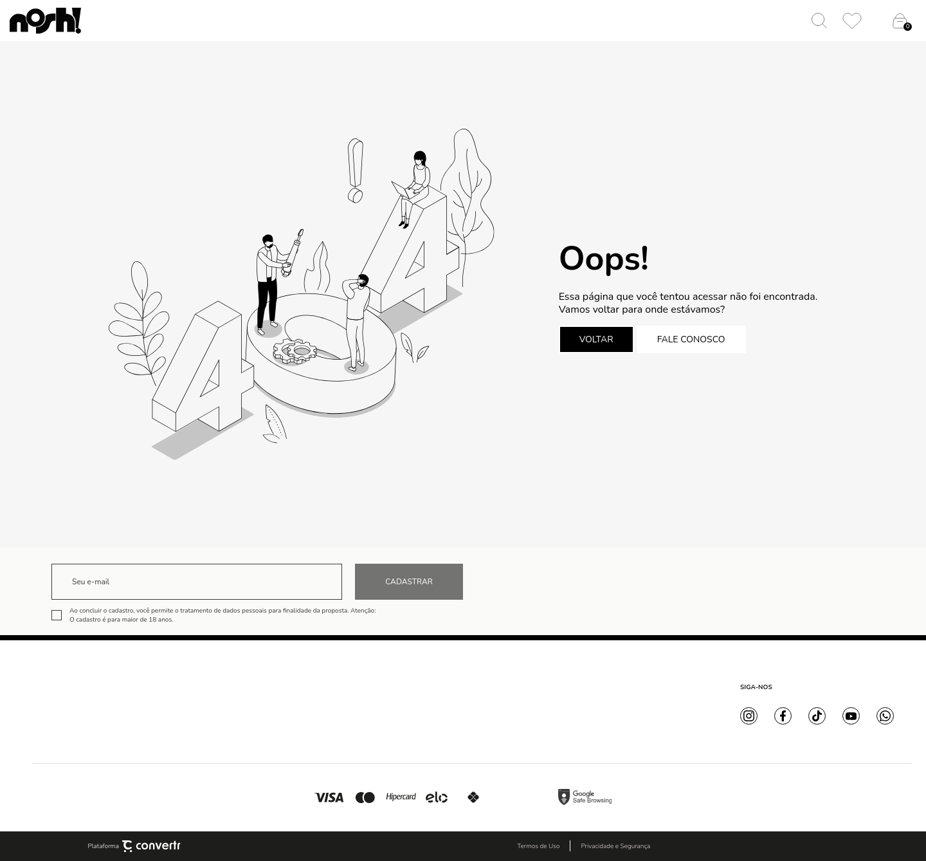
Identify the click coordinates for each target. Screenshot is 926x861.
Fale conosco (691, 339)
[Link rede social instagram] (749, 716)
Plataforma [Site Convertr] (134, 846)
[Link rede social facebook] (783, 716)
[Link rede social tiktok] (817, 716)
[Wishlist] (852, 21)
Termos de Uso (538, 846)
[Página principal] (45, 21)
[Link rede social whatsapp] (885, 716)
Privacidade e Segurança (615, 846)
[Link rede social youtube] (851, 716)
